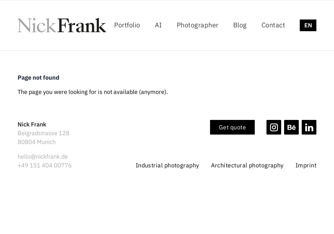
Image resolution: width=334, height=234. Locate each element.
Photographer (198, 24)
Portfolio (127, 24)
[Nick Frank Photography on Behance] (291, 127)
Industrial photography (167, 165)
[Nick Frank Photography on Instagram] (273, 127)
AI (158, 24)
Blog (240, 24)
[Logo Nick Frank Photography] (62, 25)
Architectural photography (247, 165)
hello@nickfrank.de (43, 156)
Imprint (306, 165)
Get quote (232, 127)
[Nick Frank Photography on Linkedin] (309, 127)
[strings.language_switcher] (308, 25)
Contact (273, 24)
